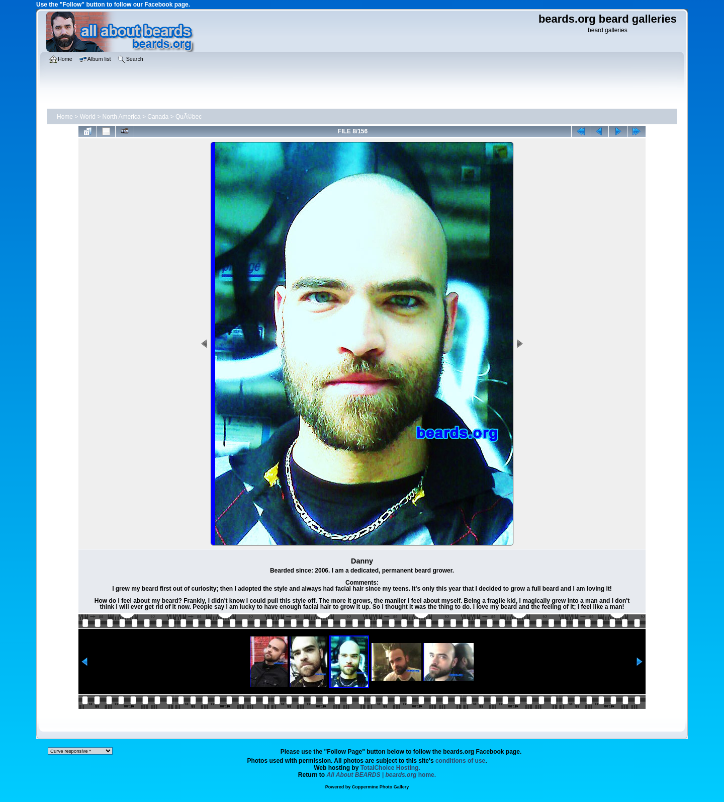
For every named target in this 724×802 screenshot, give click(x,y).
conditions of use (460, 760)
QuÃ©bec (188, 116)
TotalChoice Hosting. (390, 767)
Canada (157, 116)
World (88, 116)
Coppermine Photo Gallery (380, 786)
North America (122, 116)
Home (65, 116)
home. (381, 774)
